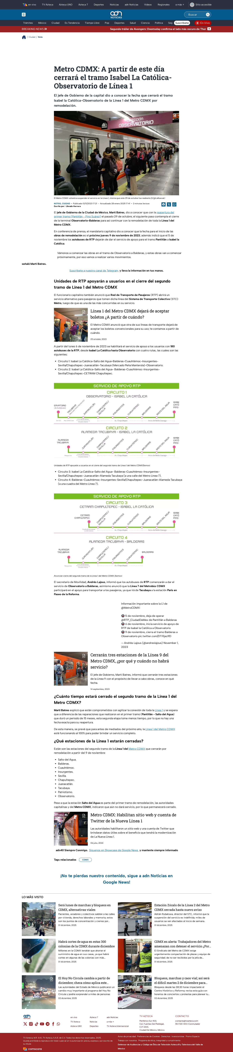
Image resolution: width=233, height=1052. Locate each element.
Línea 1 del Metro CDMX (160, 729)
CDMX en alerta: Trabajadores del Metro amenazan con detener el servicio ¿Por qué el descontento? (182, 944)
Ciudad (66, 203)
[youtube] (42, 1025)
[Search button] (208, 14)
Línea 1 (159, 710)
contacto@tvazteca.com (186, 1021)
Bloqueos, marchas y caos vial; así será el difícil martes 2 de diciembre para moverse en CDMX (181, 980)
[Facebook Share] (163, 204)
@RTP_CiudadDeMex (134, 620)
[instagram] (31, 1025)
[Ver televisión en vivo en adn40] (202, 23)
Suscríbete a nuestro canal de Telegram (94, 270)
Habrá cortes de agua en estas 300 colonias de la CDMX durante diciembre (86, 944)
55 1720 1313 (181, 1024)
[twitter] (25, 1025)
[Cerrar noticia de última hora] (209, 29)
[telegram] (47, 1025)
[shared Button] (174, 204)
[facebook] (53, 1025)
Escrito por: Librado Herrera (67, 206)
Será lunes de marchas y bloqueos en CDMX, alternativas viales (84, 907)
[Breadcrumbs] (25, 37)
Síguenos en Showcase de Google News (114, 850)
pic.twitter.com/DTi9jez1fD (154, 636)
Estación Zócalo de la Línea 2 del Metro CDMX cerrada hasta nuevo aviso (182, 907)
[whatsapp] (58, 1024)
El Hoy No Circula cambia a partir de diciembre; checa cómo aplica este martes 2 (84, 980)
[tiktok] (36, 1025)
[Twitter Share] (169, 204)
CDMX (85, 860)
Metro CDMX (137, 748)
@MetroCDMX (130, 607)
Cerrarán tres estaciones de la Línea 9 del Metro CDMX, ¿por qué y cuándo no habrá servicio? (129, 661)
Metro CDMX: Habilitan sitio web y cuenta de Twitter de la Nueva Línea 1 (133, 818)
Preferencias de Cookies (148, 1036)
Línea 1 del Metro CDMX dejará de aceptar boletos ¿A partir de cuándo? (129, 314)
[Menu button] (35, 14)
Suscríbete (182, 23)
